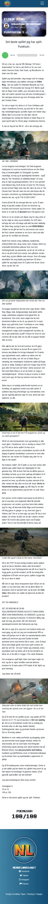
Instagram (24, 879)
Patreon (24, 884)
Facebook (24, 871)
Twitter (24, 875)
